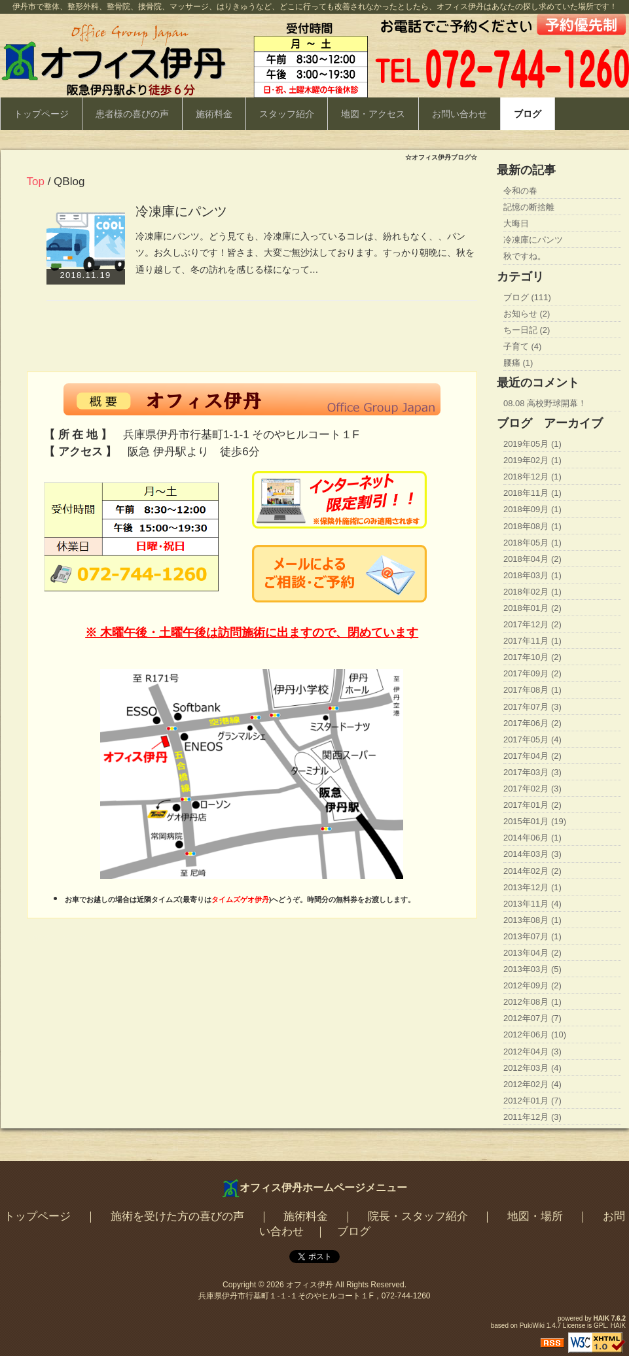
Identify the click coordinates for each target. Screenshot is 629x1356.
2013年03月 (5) (532, 969)
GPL (600, 1325)
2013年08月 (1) (532, 920)
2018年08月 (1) (532, 526)
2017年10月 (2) (532, 657)
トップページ (41, 114)
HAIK (601, 1318)
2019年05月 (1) (532, 444)
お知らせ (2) (526, 314)
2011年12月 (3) (532, 1117)
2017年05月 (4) (532, 739)
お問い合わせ (459, 114)
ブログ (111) (527, 297)
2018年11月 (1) (532, 493)
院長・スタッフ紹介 (418, 1216)
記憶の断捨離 (528, 207)
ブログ (527, 114)
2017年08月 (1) (532, 690)
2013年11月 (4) (532, 904)
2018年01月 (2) (532, 608)
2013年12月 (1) (532, 887)
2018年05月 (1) (532, 543)
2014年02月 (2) (532, 871)
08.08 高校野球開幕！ (544, 403)
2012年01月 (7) (532, 1100)
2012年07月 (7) (532, 1018)
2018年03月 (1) (532, 575)
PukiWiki (532, 1325)
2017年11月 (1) (532, 641)
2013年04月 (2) (532, 953)
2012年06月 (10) (534, 1034)
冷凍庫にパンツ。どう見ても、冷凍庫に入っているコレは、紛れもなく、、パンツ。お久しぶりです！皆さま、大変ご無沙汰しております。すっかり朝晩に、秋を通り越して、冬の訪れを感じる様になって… (305, 253)
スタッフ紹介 (286, 114)
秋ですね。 (524, 256)
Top (36, 181)
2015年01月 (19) (534, 821)
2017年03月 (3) (532, 772)
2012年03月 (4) (532, 1068)
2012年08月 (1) (532, 1002)
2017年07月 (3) (532, 707)
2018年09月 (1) (532, 509)
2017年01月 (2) (532, 805)
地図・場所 (535, 1216)
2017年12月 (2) (532, 624)
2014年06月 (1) (532, 838)
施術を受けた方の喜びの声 (177, 1216)
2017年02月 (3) (532, 788)
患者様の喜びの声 (132, 114)
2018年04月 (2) (532, 559)
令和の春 (520, 191)
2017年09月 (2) (532, 673)
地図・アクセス (373, 114)
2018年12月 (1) (532, 476)
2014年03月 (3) (532, 854)
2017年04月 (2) (532, 756)
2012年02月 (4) (532, 1084)
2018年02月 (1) (532, 592)
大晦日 (516, 223)
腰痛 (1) (518, 363)
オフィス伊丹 (309, 1284)
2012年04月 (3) (532, 1051)
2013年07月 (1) (532, 936)
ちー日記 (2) (526, 330)
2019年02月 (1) (532, 460)
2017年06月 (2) (532, 723)
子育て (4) (522, 346)
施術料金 (214, 114)
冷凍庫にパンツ (181, 211)
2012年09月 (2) (532, 985)
